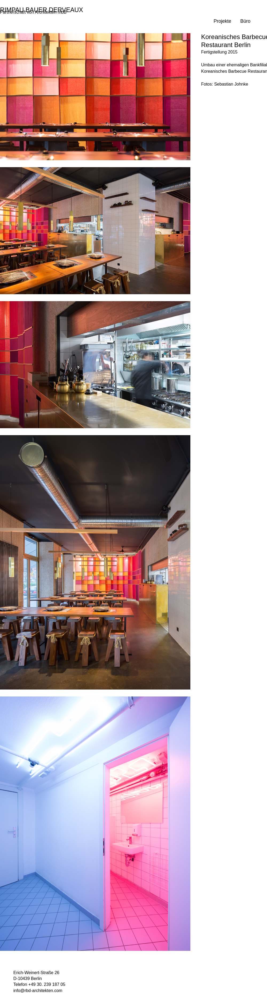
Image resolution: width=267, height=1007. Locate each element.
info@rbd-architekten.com (37, 990)
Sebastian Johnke (231, 84)
